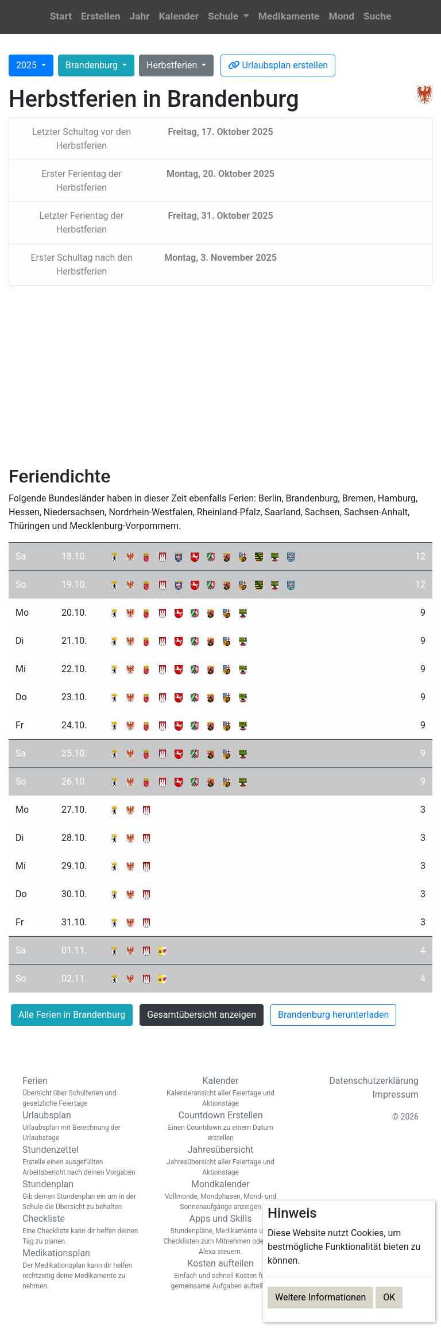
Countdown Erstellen (220, 1126)
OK (389, 1297)
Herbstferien (172, 65)
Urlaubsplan (82, 1126)
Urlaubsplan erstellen (278, 65)
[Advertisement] (220, 375)
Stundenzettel (82, 1161)
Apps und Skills (220, 1235)
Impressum (396, 1094)
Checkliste (82, 1229)
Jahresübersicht (220, 1161)
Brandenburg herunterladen (333, 1014)
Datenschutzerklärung (374, 1080)
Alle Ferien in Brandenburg (71, 1014)
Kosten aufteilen (220, 1274)
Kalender (220, 1092)
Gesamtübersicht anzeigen (201, 1014)
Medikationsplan (82, 1269)
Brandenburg (92, 65)
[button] (228, 17)
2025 (27, 65)
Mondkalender (220, 1195)
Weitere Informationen (320, 1297)
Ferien (82, 1092)
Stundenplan (82, 1195)
